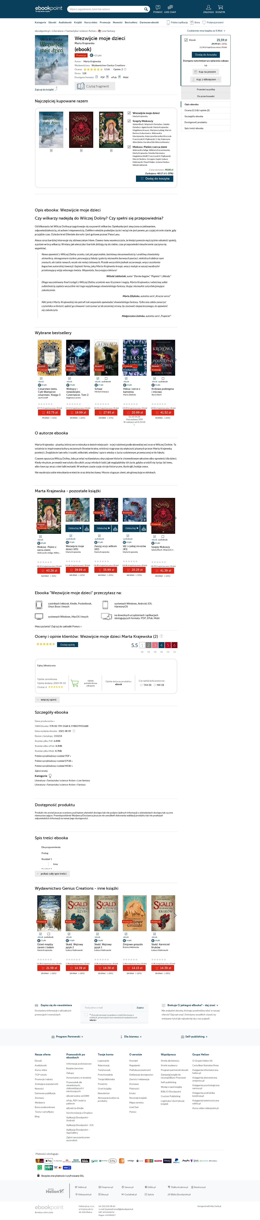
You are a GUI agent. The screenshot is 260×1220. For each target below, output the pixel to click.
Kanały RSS (3, 1183)
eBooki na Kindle (75, 1108)
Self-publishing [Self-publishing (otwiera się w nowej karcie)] (195, 1036)
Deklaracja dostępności (141, 1074)
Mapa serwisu (136, 1102)
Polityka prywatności (140, 1070)
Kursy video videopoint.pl (205, 1108)
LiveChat (134, 1107)
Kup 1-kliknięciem (206, 79)
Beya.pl (104, 1194)
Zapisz (140, 1007)
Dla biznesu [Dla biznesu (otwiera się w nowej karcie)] (131, 1036)
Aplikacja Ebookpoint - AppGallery (77, 1131)
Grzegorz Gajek (154, 159)
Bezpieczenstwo (74, 1068)
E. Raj (158, 139)
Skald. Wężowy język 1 (103, 946)
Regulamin (134, 1065)
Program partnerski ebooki (174, 1070)
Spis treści (194, 128)
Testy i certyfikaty (44, 1111)
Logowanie (103, 1060)
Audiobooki (65, 22)
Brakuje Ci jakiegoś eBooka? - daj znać (191, 1005)
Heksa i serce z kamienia (131, 390)
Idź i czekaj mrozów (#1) (134, 548)
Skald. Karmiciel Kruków (160, 946)
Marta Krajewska (92, 61)
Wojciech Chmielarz (153, 124)
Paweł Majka (149, 162)
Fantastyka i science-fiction (61, 780)
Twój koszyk (104, 1070)
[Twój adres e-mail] (106, 1007)
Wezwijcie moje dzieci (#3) (75, 548)
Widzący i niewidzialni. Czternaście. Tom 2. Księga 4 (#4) (77, 393)
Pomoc (76, 626)
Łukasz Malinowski (74, 950)
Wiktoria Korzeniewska (159, 150)
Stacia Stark (157, 394)
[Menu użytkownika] (208, 9)
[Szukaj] (146, 9)
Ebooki (52, 22)
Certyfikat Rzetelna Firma (205, 1065)
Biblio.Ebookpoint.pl (181, 1194)
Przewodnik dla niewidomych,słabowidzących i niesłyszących (75, 1087)
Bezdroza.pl (200, 1187)
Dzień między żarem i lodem (45, 946)
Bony (197, 22)
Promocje (105, 22)
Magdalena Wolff (140, 156)
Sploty (151, 1194)
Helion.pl (82, 1187)
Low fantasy (83, 780)
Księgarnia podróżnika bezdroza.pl (203, 1094)
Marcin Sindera (139, 159)
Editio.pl (152, 1187)
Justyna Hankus (162, 162)
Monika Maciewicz (156, 153)
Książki (78, 22)
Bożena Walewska (131, 947)
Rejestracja (103, 1065)
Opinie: (118, 69)
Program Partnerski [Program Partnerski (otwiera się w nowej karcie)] (68, 1036)
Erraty (132, 1093)
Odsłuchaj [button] (73, 528)
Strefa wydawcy (169, 1065)
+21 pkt (98, 55)
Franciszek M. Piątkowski (144, 139)
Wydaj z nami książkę (171, 1086)
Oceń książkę (104, 1088)
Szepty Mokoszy (143, 120)
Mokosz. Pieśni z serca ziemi (150, 146)
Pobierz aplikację (179, 22)
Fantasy (81, 784)
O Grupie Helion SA (202, 1060)
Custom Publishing (170, 1096)
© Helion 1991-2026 (44, 1212)
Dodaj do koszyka (206, 54)
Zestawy (39, 1097)
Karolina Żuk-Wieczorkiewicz (156, 142)
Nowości (117, 22)
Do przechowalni (205, 96)
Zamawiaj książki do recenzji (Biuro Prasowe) (173, 1076)
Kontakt (133, 1060)
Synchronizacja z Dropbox (79, 1112)
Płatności (134, 1088)
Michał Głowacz (102, 391)
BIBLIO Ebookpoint (171, 1091)
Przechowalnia (105, 1074)
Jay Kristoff (43, 397)
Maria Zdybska (129, 394)
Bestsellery (131, 22)
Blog (37, 1116)
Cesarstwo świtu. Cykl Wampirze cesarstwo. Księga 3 (49, 392)
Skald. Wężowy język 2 (74, 946)
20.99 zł (137, 412)
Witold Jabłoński (140, 165)
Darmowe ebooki (149, 22)
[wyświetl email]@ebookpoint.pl (119, 1209)
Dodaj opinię (67, 644)
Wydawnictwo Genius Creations (108, 65)
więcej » (93, 1020)
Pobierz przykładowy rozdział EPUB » (54, 760)
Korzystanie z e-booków (78, 1077)
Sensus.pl (129, 1187)
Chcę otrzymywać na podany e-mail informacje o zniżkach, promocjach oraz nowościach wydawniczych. (111, 1017)
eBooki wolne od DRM (77, 1095)
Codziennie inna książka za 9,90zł (204, 31)
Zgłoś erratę (41, 770)
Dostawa (134, 1083)
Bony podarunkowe (45, 1107)
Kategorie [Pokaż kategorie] (40, 22)
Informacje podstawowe (79, 1063)
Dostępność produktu (196, 122)
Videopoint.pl (84, 1194)
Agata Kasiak (147, 127)
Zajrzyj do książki (44, 89)
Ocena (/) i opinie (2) (197, 110)
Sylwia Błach (138, 124)
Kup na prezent (207, 71)
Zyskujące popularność (46, 1083)
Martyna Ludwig (157, 130)
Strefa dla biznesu (170, 1060)
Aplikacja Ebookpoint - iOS (80, 1125)
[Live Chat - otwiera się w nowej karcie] (170, 9)
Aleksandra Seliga (140, 150)
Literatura (40, 780)
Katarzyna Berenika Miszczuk (158, 136)
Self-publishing (168, 1082)
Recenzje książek (138, 1097)
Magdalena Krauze (141, 130)
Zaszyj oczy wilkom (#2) (105, 548)
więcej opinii (48, 699)
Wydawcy (40, 1102)
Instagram (3, 1160)
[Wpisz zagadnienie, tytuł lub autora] (104, 9)
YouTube (3, 1167)
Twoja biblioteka (106, 1079)
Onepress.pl (107, 1187)
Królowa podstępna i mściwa (163, 390)
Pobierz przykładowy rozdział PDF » (53, 755)
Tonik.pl (217, 1206)
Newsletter (104, 1093)
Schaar (98, 389)
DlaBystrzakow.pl (179, 1187)
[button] (175, 360)
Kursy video (90, 22)
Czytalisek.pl (131, 1194)
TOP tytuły (41, 1074)
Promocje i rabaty (44, 1079)
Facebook (3, 1147)
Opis (191, 104)
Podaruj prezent (215, 22)
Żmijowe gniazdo (133, 944)
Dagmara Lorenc (73, 397)
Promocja (81, 55)
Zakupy (70, 1073)
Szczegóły (194, 116)
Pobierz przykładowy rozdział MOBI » (54, 765)
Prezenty (102, 1083)
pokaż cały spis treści (53, 873)
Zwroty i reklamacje (139, 1079)
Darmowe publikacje (45, 1093)
